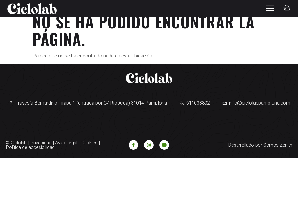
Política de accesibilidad (30, 147)
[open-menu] (268, 8)
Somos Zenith (277, 145)
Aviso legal (66, 142)
